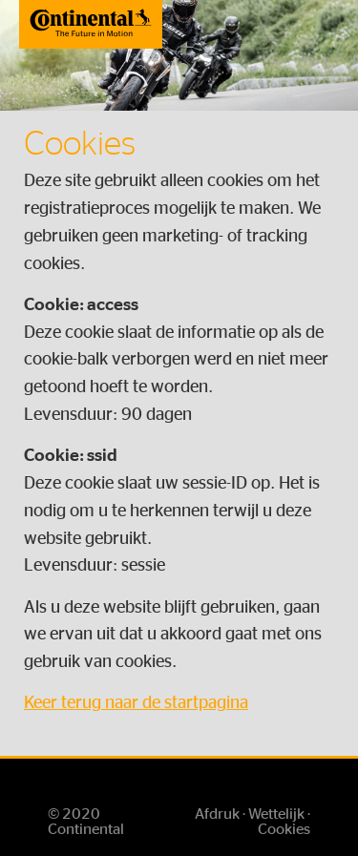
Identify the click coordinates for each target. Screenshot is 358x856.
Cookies (284, 829)
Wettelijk (276, 814)
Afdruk (217, 814)
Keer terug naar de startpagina (136, 703)
